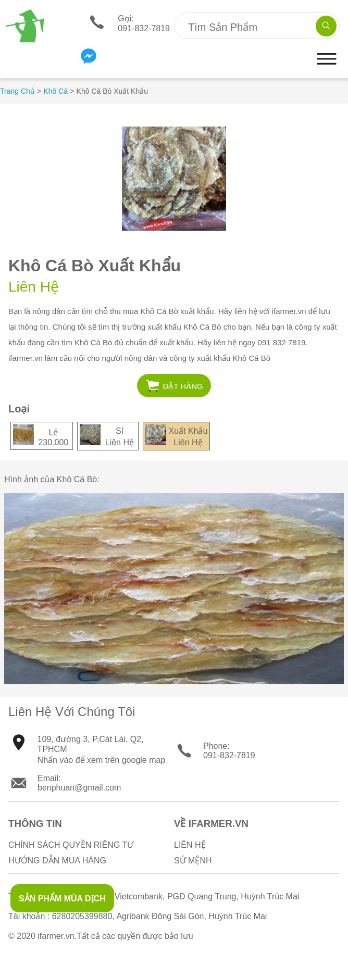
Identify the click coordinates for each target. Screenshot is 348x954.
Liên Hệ (190, 844)
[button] (327, 69)
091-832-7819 (229, 755)
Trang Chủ (17, 91)
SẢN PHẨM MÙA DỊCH (62, 898)
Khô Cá (55, 91)
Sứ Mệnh (193, 860)
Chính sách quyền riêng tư (70, 844)
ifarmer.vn (56, 936)
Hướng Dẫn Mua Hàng (57, 860)
